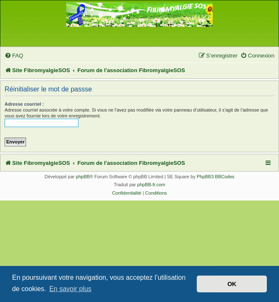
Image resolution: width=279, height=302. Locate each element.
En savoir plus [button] (70, 288)
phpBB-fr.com (151, 184)
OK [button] (232, 284)
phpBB (83, 176)
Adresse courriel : (24, 104)
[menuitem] (14, 55)
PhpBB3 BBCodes (216, 176)
